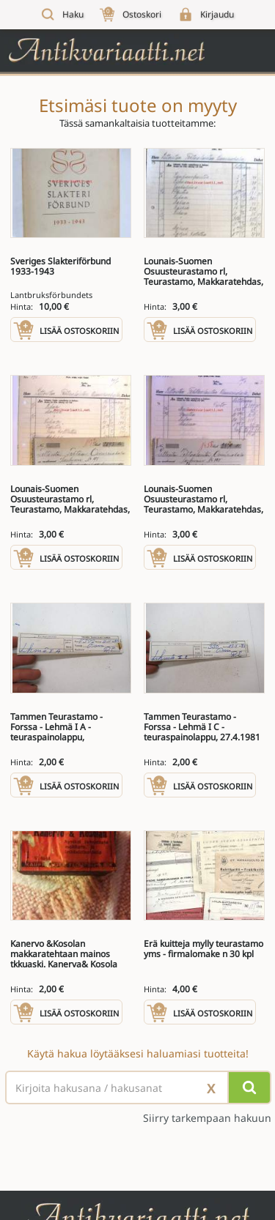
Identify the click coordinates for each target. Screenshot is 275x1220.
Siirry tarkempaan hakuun (207, 1118)
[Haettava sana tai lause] (137, 1087)
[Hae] (249, 1087)
